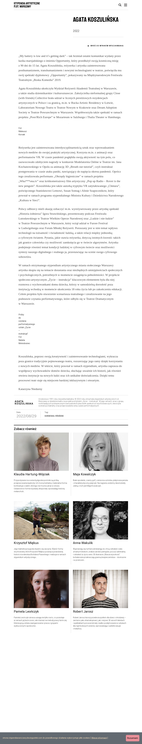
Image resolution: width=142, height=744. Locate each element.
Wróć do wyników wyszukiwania (107, 46)
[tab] (120, 5)
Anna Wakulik (83, 648)
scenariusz (49, 521)
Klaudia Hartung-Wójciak (32, 580)
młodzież (59, 521)
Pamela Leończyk (26, 717)
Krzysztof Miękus (26, 648)
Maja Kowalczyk (84, 580)
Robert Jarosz (83, 717)
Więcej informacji (99, 738)
